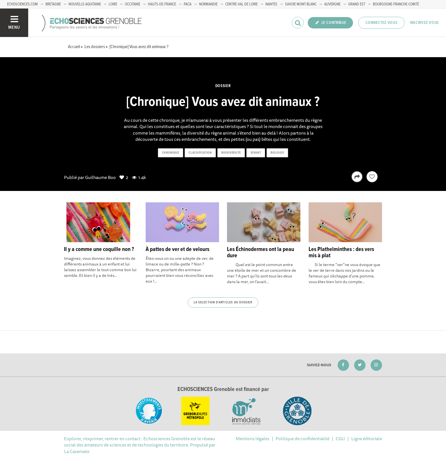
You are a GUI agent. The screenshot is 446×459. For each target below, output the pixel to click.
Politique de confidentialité (302, 438)
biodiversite (231, 153)
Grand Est (356, 4)
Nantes (271, 4)
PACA (187, 4)
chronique (170, 153)
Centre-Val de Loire (241, 4)
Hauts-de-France (162, 4)
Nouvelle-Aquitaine (85, 4)
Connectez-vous (382, 22)
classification (200, 153)
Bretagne (53, 4)
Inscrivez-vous (424, 22)
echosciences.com (22, 4)
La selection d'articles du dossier (223, 302)
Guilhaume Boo (100, 177)
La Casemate (76, 451)
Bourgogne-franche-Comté (396, 4)
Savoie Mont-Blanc (301, 4)
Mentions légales (252, 438)
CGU (340, 438)
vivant (256, 153)
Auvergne (332, 4)
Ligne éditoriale (366, 438)
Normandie (208, 4)
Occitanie (132, 4)
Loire (113, 4)
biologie (277, 153)
